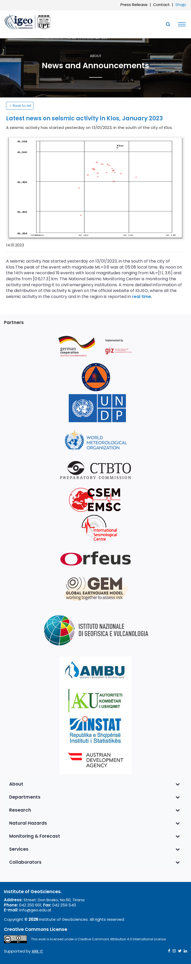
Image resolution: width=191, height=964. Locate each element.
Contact (161, 4)
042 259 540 (64, 905)
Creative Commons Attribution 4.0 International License (122, 939)
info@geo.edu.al (35, 910)
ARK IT (37, 951)
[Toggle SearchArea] (168, 24)
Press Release (134, 4)
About (95, 56)
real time (141, 297)
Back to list (19, 105)
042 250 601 (30, 905)
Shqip (180, 4)
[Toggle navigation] (180, 24)
